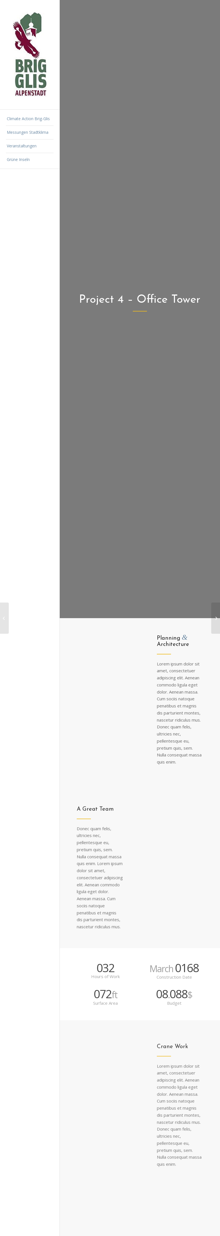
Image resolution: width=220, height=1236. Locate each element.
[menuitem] (30, 119)
